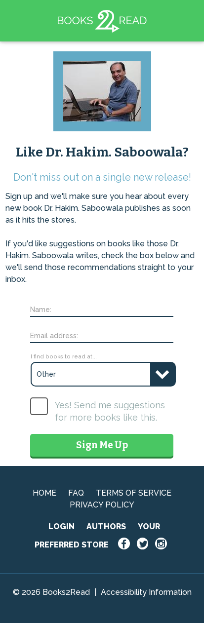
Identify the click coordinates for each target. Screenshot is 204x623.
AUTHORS (106, 526)
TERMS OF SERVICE (133, 493)
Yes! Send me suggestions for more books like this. (110, 411)
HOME (44, 493)
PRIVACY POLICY (102, 504)
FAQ (76, 493)
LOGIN (61, 526)
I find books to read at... (64, 356)
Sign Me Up (102, 445)
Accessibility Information (146, 592)
